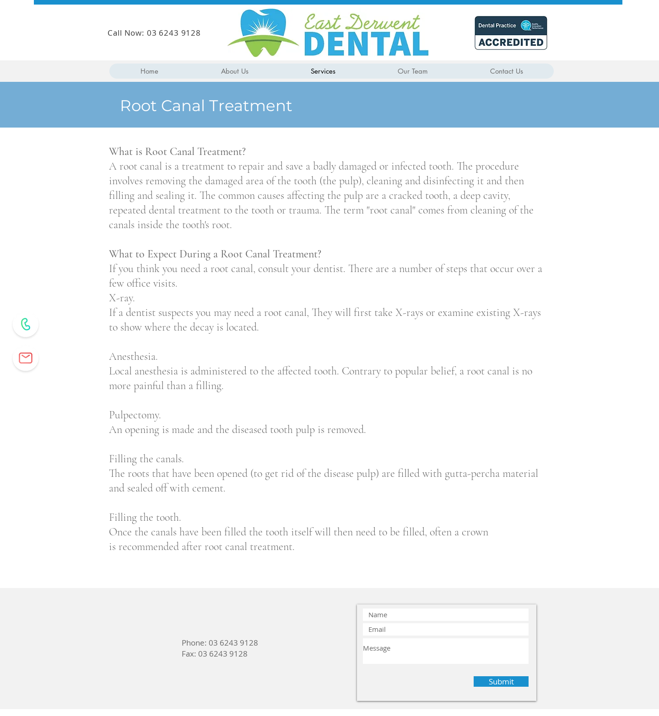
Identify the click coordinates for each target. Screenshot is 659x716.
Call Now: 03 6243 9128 (154, 32)
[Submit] (501, 681)
